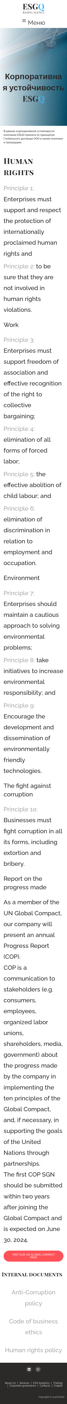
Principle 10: (21, 809)
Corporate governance (23, 1385)
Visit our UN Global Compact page (33, 1256)
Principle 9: (19, 705)
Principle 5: (19, 474)
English (58, 1385)
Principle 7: (19, 593)
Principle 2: (19, 266)
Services (24, 1383)
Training (58, 1383)
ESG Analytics (41, 1383)
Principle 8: (19, 660)
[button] (33, 22)
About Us (10, 1383)
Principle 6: (19, 508)
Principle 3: (19, 339)
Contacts (45, 1385)
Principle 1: (19, 188)
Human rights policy (33, 1350)
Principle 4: (19, 428)
